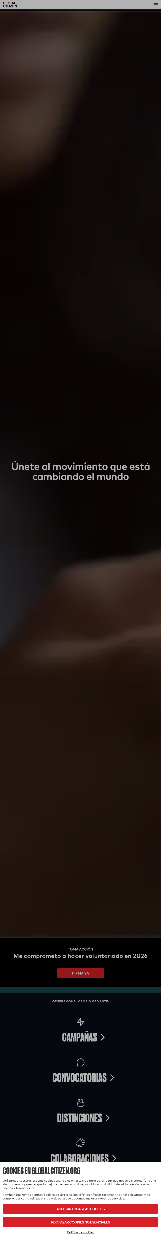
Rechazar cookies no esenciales (80, 1222)
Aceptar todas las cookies (80, 1209)
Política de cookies (80, 1232)
